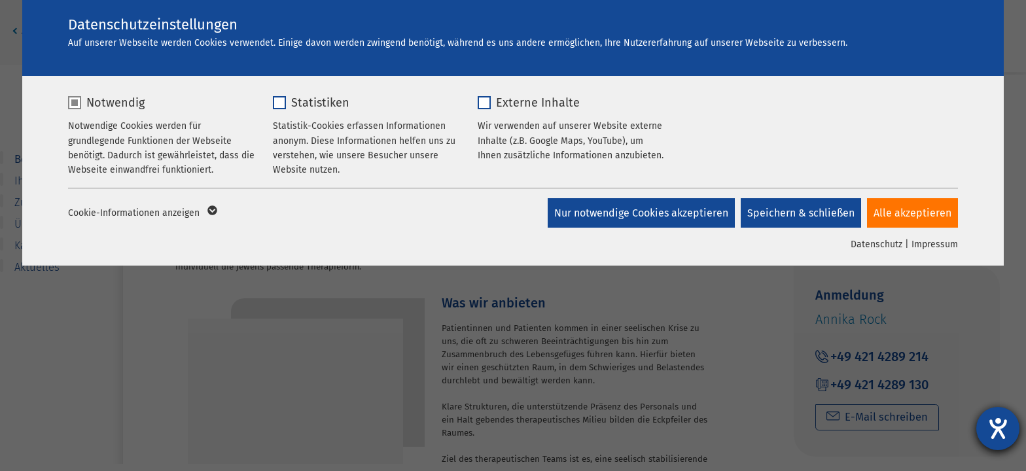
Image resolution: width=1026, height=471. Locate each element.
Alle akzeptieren (912, 213)
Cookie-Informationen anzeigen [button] (141, 213)
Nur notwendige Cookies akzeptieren (640, 213)
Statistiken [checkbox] (320, 103)
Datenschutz (876, 244)
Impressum (934, 244)
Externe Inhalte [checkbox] (538, 103)
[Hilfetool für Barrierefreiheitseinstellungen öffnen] (997, 428)
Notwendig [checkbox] (115, 103)
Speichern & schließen (800, 213)
